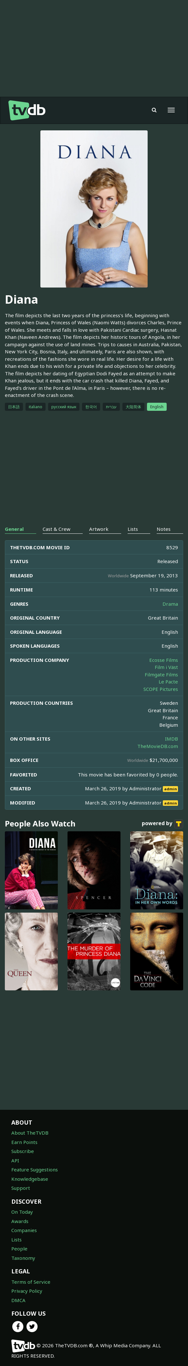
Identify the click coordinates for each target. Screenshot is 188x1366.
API (15, 1160)
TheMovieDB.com (157, 746)
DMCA (18, 1300)
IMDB (171, 738)
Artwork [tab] (99, 529)
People (19, 1248)
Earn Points (24, 1142)
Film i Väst (166, 667)
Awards (19, 1221)
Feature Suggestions (34, 1169)
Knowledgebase (29, 1179)
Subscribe (22, 1151)
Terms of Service (30, 1282)
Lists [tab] (133, 529)
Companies (24, 1230)
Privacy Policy (26, 1291)
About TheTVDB (29, 1132)
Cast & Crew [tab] (56, 529)
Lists (16, 1239)
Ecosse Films (163, 660)
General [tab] (14, 529)
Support (20, 1188)
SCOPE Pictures (160, 689)
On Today (22, 1212)
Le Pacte (168, 681)
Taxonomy (23, 1258)
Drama (170, 604)
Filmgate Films (161, 674)
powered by (162, 823)
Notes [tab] (164, 529)
